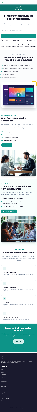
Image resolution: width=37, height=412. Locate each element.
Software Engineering (17, 44)
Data (34, 44)
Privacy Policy (4, 396)
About (2, 384)
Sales (31, 44)
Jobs (2, 369)
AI (11, 44)
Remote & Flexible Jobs (30, 46)
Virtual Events (20, 46)
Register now (18, 9)
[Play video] (19, 95)
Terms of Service (5, 398)
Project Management (11, 46)
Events (2, 372)
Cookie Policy (4, 400)
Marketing (26, 44)
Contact (3, 389)
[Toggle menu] (34, 2)
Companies (3, 374)
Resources (3, 377)
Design (3, 46)
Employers (3, 386)
